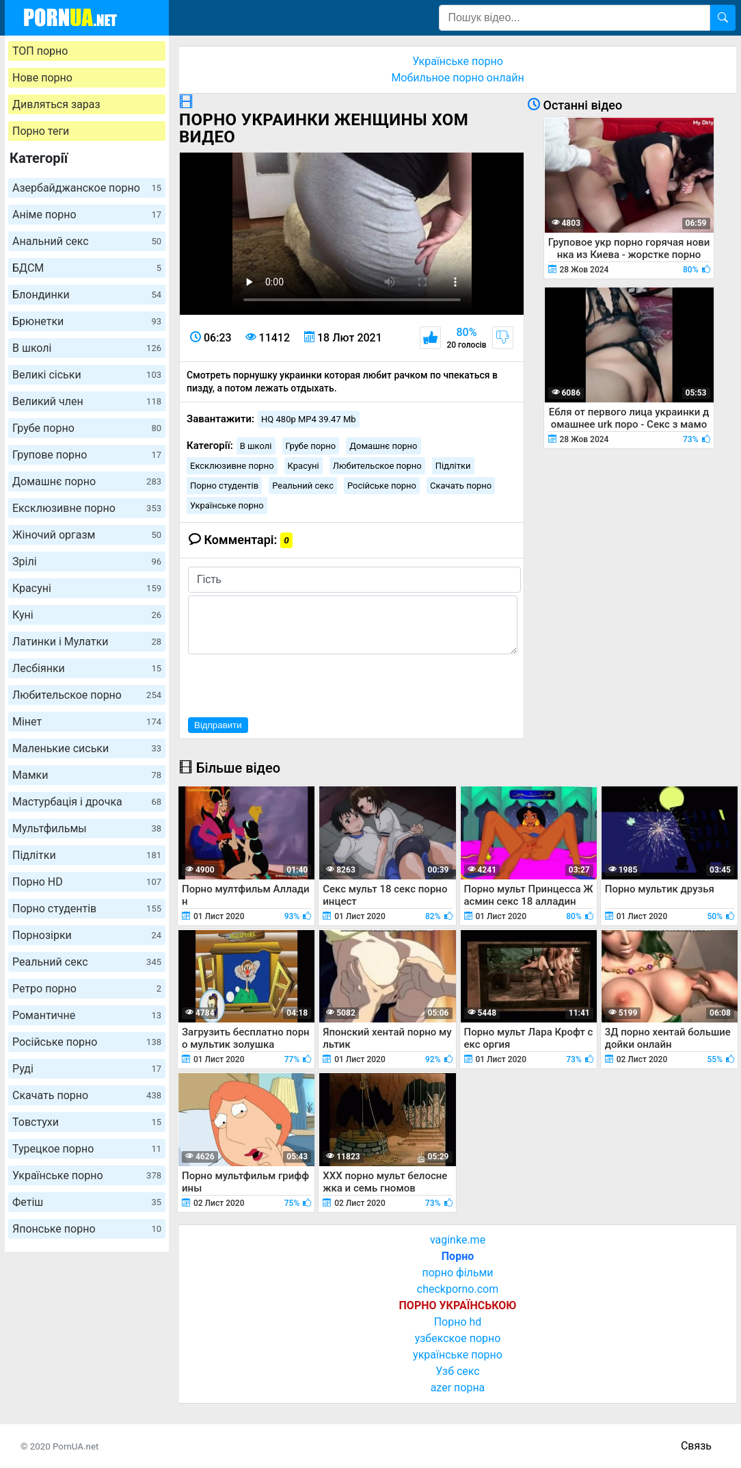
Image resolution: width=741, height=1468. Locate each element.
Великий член (86, 401)
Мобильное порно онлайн (457, 77)
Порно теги (40, 131)
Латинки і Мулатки (86, 641)
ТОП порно (40, 50)
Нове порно (42, 77)
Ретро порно (86, 988)
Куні (86, 614)
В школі (86, 348)
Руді (86, 1068)
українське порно (457, 1354)
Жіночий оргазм (86, 534)
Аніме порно (86, 214)
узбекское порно (458, 1338)
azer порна (458, 1387)
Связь (696, 1445)
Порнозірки (86, 935)
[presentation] (292, 683)
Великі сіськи (86, 374)
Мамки (86, 775)
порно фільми (457, 1272)
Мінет (86, 721)
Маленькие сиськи (86, 748)
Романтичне (86, 1015)
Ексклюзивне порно (86, 508)
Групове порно (86, 454)
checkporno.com (457, 1289)
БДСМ (86, 267)
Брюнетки (86, 321)
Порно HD (86, 881)
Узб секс (457, 1371)
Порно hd (458, 1321)
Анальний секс (86, 241)
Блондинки (86, 294)
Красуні (86, 588)
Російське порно (86, 1041)
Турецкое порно (86, 1148)
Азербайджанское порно (86, 187)
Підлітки (86, 855)
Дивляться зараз (56, 104)
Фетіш (86, 1202)
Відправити (218, 725)
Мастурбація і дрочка (86, 801)
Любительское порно (86, 694)
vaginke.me (457, 1239)
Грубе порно (86, 428)
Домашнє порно (86, 481)
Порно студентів (86, 908)
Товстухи (86, 1122)
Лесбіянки (86, 668)
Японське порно (86, 1228)
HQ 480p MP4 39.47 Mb (308, 419)
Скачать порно (86, 1095)
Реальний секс (86, 961)
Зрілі (86, 561)
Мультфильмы (86, 828)
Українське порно (86, 1175)
